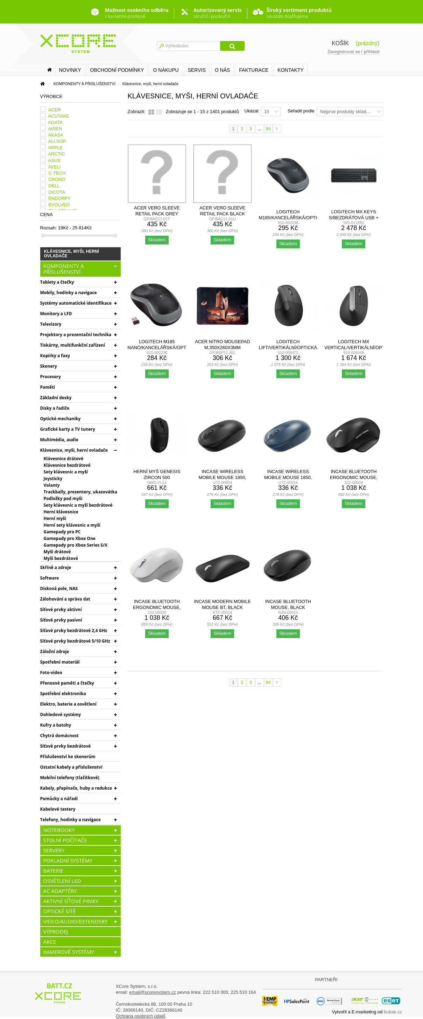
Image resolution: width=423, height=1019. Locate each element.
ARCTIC (56, 154)
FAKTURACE (253, 70)
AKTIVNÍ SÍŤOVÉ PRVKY (71, 900)
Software (49, 578)
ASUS (54, 160)
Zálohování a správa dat (65, 599)
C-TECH (56, 173)
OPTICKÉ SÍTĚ (59, 911)
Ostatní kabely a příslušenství (71, 767)
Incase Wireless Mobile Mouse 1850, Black (222, 477)
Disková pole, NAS (59, 588)
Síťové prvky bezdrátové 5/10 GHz (75, 641)
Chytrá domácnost (59, 736)
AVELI (54, 166)
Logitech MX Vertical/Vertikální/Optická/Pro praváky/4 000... (365, 347)
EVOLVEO (59, 204)
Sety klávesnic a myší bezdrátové (78, 505)
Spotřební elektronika (63, 693)
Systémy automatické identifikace (76, 303)
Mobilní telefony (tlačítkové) (69, 778)
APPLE (55, 147)
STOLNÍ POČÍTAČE (65, 840)
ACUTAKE (58, 116)
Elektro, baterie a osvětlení (68, 704)
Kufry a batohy (55, 725)
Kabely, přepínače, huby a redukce (76, 788)
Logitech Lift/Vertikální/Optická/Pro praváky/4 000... (293, 347)
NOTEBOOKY (59, 829)
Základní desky (56, 398)
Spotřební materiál (60, 662)
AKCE (49, 941)
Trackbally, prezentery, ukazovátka (81, 492)
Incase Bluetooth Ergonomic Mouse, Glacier (157, 607)
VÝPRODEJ (55, 931)
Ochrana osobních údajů (140, 1016)
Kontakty (290, 70)
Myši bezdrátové (61, 558)
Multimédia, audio (59, 440)
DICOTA (56, 192)
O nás (222, 70)
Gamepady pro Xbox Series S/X (75, 545)
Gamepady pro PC (62, 532)
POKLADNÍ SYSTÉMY (68, 860)
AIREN (55, 128)
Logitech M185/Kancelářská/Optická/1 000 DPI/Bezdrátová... (294, 217)
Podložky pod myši (63, 498)
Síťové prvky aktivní (61, 609)
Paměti (47, 387)
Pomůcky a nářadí (59, 799)
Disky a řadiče (54, 408)
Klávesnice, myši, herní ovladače (74, 450)
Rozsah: (48, 227)
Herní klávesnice (61, 512)
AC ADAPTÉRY (60, 890)
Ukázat (251, 110)
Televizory (51, 324)
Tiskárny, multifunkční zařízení (72, 345)
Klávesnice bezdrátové (67, 465)
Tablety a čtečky (57, 282)
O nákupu (166, 70)
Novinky (70, 70)
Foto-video (51, 672)
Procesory (50, 377)
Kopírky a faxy (55, 356)
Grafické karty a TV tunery (67, 429)
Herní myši (55, 518)
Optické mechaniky (60, 419)
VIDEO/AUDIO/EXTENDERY (75, 921)
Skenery (48, 366)
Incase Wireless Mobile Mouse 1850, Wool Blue (288, 477)
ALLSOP (57, 141)
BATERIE (53, 870)
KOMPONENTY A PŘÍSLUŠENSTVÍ (63, 268)
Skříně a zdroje (55, 567)
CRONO (56, 179)
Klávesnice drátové (64, 459)
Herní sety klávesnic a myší (72, 525)
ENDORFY (59, 198)
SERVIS (197, 70)
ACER (54, 109)
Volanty (52, 485)
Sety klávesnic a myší (66, 472)
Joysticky (53, 478)
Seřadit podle (301, 110)
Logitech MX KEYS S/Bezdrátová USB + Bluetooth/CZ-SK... (354, 217)
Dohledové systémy (60, 715)
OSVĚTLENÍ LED (62, 880)
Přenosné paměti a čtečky (67, 683)
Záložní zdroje (54, 651)
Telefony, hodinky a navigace (70, 820)
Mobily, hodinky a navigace (68, 293)
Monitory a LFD (56, 314)
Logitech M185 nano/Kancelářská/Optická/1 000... (164, 347)
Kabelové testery (58, 809)
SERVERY (54, 850)
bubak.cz (393, 1011)
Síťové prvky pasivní (61, 620)
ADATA (55, 122)
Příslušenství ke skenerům (68, 757)
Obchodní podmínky (117, 70)
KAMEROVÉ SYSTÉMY (68, 951)
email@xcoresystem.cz (152, 992)
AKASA (55, 135)
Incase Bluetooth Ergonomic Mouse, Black (354, 477)
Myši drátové (57, 552)
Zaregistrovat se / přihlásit (353, 51)
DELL (54, 185)
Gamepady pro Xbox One (70, 538)
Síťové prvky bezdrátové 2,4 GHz (73, 630)
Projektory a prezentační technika (76, 335)
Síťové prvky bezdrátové (65, 746)
